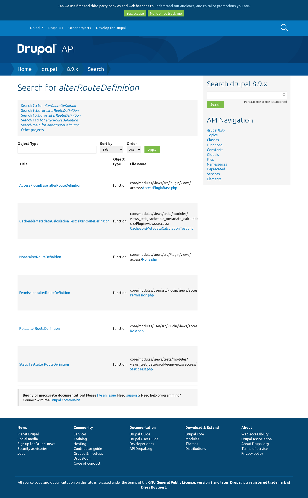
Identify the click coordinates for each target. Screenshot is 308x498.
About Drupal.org (255, 444)
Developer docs (142, 444)
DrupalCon (82, 458)
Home (25, 69)
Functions (215, 145)
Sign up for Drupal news (36, 444)
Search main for (50, 125)
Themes (191, 444)
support (132, 395)
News (22, 427)
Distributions (195, 449)
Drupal (236, 482)
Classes (213, 140)
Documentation (143, 427)
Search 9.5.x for (49, 110)
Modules (192, 439)
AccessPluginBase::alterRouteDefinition (50, 185)
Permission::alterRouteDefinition (44, 293)
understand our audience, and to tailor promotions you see (202, 6)
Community (83, 427)
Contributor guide (88, 449)
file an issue (106, 395)
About (246, 427)
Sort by (106, 144)
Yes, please (135, 13)
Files (210, 159)
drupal (49, 69)
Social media (28, 439)
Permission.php (142, 295)
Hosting (80, 444)
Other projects (79, 28)
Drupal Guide (140, 434)
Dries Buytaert (153, 487)
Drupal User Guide (144, 439)
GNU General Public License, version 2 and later (188, 482)
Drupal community (65, 400)
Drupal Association (256, 439)
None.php (149, 259)
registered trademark (267, 482)
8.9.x (72, 69)
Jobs (21, 453)
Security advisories (33, 449)
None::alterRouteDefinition (40, 257)
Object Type (28, 144)
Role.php (137, 331)
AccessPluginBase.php (159, 188)
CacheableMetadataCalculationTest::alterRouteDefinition (64, 221)
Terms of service (254, 449)
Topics (212, 135)
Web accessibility (255, 434)
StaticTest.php (141, 369)
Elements (214, 179)
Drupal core (194, 434)
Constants (215, 150)
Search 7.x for (48, 106)
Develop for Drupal (111, 28)
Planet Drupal (28, 434)
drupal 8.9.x (216, 130)
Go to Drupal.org (22, 28)
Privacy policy (252, 453)
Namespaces (217, 164)
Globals (213, 155)
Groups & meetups (88, 453)
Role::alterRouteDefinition (39, 328)
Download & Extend (202, 427)
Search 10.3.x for (50, 115)
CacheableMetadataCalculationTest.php (161, 228)
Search (96, 69)
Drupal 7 (36, 28)
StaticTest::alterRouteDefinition (44, 364)
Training (80, 439)
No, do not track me (166, 13)
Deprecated (216, 169)
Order (132, 144)
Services (213, 174)
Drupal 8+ (55, 28)
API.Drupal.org (141, 449)
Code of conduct (87, 463)
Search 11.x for (49, 120)
